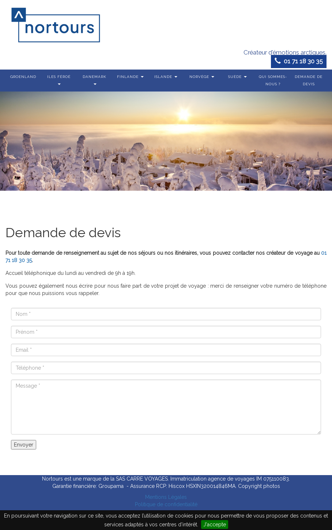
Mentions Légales (166, 497)
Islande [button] (165, 77)
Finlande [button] (130, 77)
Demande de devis (308, 80)
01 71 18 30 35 (299, 61)
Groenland (23, 77)
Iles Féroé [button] (59, 80)
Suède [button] (237, 77)
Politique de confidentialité (166, 504)
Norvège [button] (201, 77)
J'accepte (214, 524)
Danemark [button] (94, 80)
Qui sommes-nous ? (273, 80)
